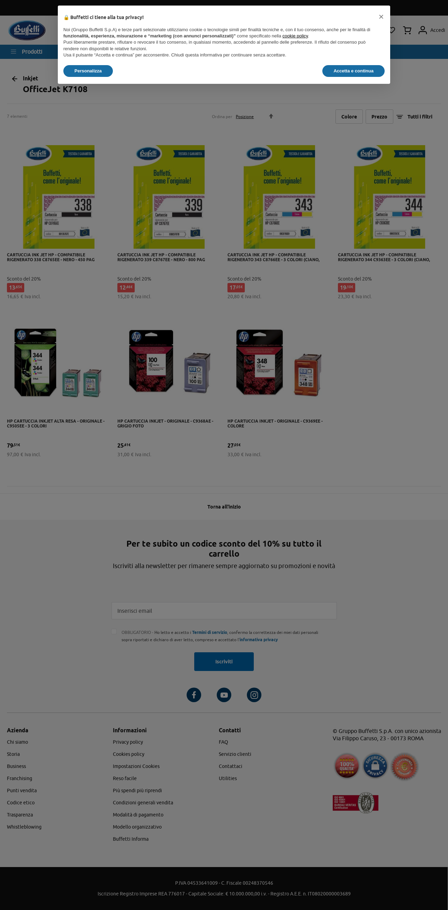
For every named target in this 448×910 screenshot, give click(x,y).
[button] (381, 16)
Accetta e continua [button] (353, 70)
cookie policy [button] (295, 35)
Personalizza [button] (88, 70)
